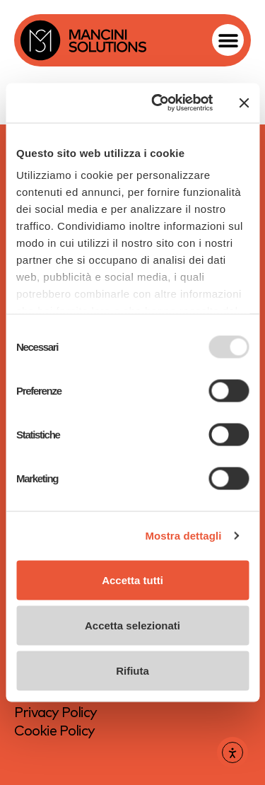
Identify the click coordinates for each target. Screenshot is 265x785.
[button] (228, 40)
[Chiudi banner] (244, 102)
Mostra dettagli (183, 536)
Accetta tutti (132, 580)
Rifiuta (132, 670)
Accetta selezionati (132, 625)
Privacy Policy (55, 712)
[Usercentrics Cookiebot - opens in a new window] (158, 103)
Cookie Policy (54, 730)
